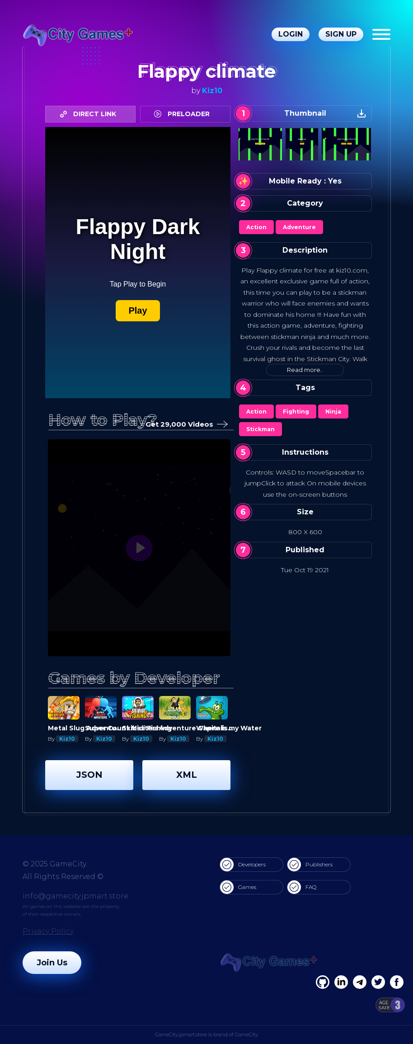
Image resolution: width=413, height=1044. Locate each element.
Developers (243, 864)
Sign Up (341, 34)
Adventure (299, 227)
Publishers (310, 864)
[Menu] (381, 34)
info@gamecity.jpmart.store (75, 896)
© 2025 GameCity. (55, 864)
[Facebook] (322, 982)
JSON (89, 774)
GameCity (246, 1034)
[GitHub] (397, 982)
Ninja (333, 411)
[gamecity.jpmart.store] (79, 35)
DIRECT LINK (90, 114)
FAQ (301, 887)
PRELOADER (184, 114)
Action (256, 227)
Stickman (260, 429)
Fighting (296, 411)
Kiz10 (212, 90)
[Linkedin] (359, 982)
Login (290, 34)
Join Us (52, 963)
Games (238, 887)
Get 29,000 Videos (184, 424)
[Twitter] (378, 982)
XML (186, 774)
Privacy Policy (48, 931)
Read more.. (305, 369)
